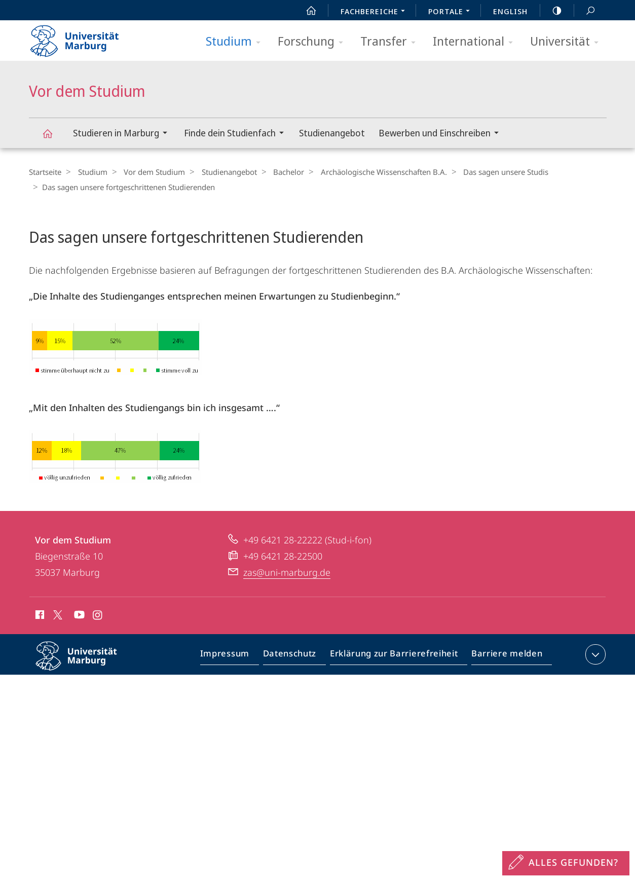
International (476, 41)
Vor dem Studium (53, 138)
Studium (236, 41)
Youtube (78, 615)
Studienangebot (332, 133)
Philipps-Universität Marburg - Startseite (83, 37)
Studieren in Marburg (123, 134)
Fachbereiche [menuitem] (375, 12)
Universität (567, 41)
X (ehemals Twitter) (56, 614)
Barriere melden (504, 655)
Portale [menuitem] (451, 12)
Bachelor (275, 172)
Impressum (236, 655)
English (510, 11)
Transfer (391, 41)
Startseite (45, 172)
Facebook (38, 615)
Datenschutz (298, 655)
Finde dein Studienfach (237, 134)
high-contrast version (551, 10)
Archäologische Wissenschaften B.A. (367, 172)
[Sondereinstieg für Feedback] (566, 863)
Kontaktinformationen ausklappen (594, 653)
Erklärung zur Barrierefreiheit (397, 655)
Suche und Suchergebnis (584, 11)
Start (305, 10)
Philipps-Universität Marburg (85, 663)
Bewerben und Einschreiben (442, 134)
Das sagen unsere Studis (486, 172)
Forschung (314, 41)
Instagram (98, 615)
